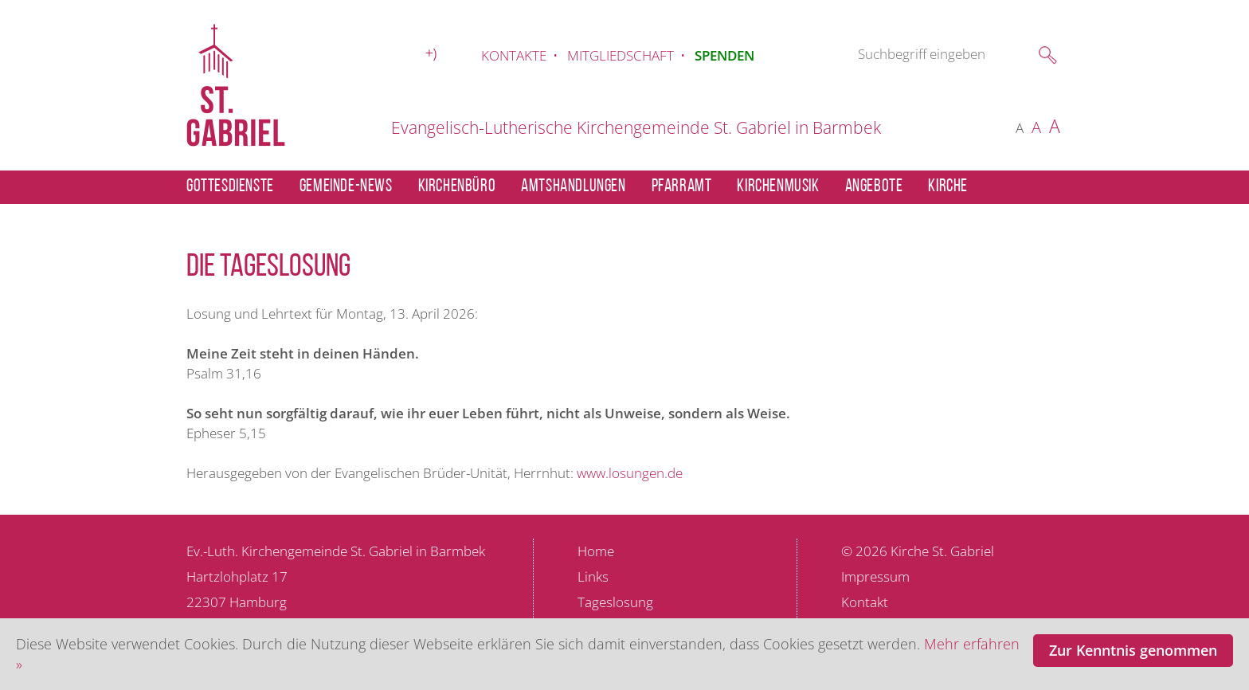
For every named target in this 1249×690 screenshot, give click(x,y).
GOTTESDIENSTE (230, 187)
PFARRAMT (682, 187)
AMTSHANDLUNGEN (573, 187)
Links (593, 576)
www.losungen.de (630, 473)
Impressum (875, 576)
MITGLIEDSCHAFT (620, 55)
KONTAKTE (514, 55)
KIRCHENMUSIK (778, 187)
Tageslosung (615, 602)
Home (596, 551)
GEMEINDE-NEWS (346, 187)
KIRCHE (948, 187)
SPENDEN (724, 55)
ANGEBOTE (874, 187)
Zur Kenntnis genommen (1133, 650)
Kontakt (864, 602)
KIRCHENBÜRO (457, 187)
